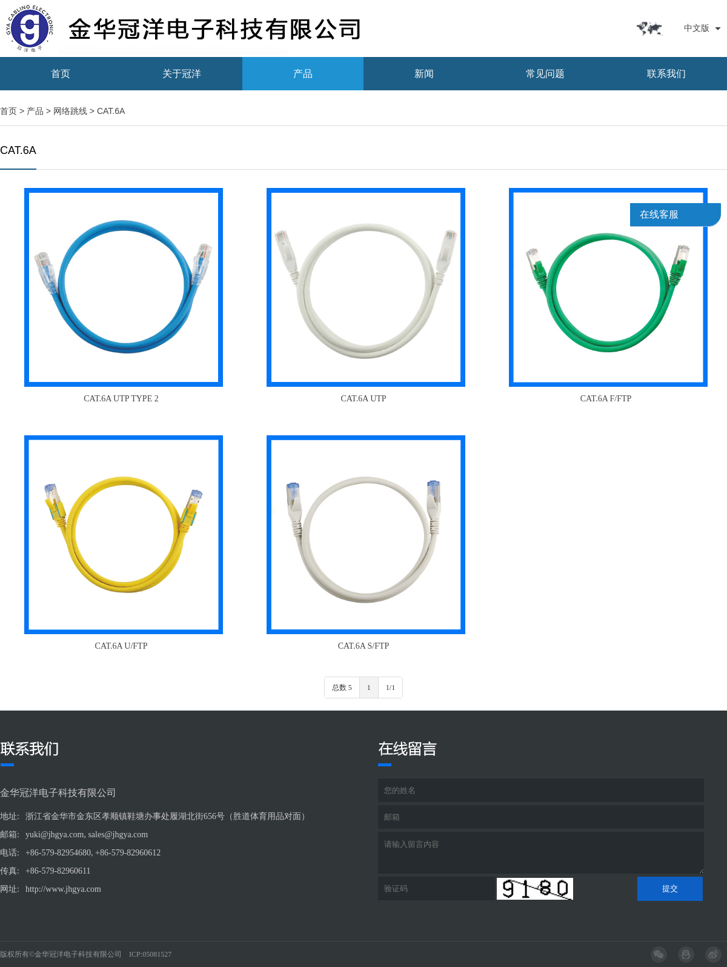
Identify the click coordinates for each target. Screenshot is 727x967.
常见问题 (545, 74)
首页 (60, 74)
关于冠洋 (181, 74)
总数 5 (342, 687)
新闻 (424, 74)
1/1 (390, 687)
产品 (303, 74)
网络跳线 (70, 111)
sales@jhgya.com (118, 834)
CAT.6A (111, 111)
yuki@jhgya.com (54, 834)
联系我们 (666, 74)
